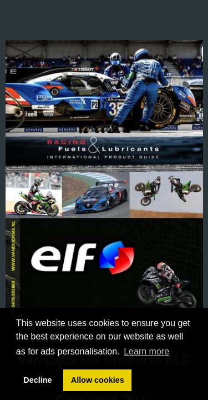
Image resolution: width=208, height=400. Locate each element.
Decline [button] (37, 380)
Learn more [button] (146, 351)
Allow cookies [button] (97, 380)
